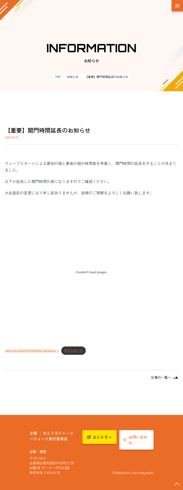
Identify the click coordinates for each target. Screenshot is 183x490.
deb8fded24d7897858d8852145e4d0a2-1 (32, 350)
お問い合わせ (135, 440)
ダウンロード (73, 350)
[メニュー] (177, 5)
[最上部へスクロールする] (177, 484)
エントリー (99, 437)
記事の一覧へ (164, 377)
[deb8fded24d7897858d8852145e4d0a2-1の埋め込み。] (91, 272)
